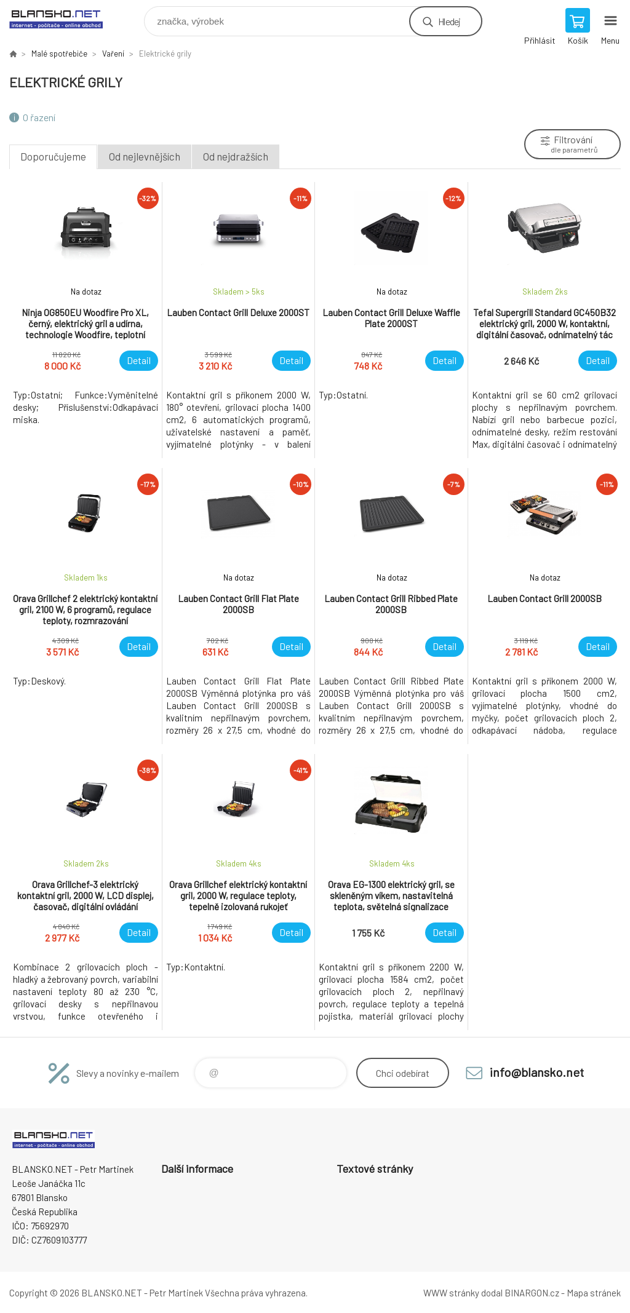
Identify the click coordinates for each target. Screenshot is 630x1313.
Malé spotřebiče (59, 53)
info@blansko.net (537, 1072)
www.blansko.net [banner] (63, 18)
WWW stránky (451, 1292)
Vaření (113, 53)
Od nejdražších (235, 156)
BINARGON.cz (531, 1292)
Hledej (449, 21)
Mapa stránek (594, 1292)
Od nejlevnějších (144, 156)
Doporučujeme (53, 156)
